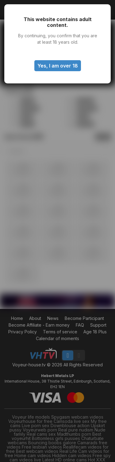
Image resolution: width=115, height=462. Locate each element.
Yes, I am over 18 (57, 66)
